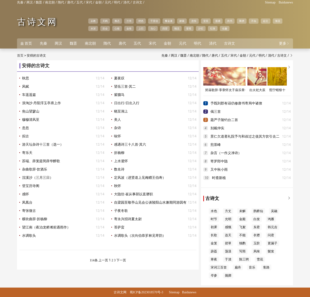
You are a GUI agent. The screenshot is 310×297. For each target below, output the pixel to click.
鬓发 (271, 251)
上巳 (141, 28)
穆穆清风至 (30, 119)
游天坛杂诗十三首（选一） (42, 144)
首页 (26, 43)
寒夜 (214, 259)
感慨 (228, 227)
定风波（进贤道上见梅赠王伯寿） (140, 177)
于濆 (228, 259)
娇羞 (181, 21)
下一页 (121, 260)
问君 (271, 235)
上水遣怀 (121, 161)
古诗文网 (37, 22)
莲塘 (217, 21)
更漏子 (272, 243)
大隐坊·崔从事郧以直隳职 (133, 194)
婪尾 (188, 28)
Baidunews (286, 2)
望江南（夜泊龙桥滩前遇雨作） (46, 227)
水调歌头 (29, 235)
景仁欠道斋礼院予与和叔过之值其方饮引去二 (244, 136)
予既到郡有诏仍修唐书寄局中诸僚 (236, 103)
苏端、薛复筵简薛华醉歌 (41, 161)
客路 (266, 267)
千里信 (154, 21)
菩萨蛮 (119, 227)
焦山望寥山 (30, 111)
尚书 (229, 21)
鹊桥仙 (258, 211)
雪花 (260, 259)
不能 (242, 235)
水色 (214, 211)
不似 (253, 21)
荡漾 (228, 251)
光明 (228, 219)
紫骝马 (119, 95)
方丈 (228, 211)
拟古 (25, 136)
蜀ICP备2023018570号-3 (146, 292)
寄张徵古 (29, 211)
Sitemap (270, 2)
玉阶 (256, 243)
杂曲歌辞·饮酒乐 (34, 169)
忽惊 (193, 21)
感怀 (25, 194)
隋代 (61, 2)
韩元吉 (272, 227)
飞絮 (242, 227)
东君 (256, 227)
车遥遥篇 (29, 95)
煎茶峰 (215, 145)
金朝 (98, 2)
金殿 (242, 219)
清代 (126, 2)
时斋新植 (219, 178)
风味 (256, 251)
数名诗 (119, 169)
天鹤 (105, 21)
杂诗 (117, 128)
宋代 (89, 2)
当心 (152, 28)
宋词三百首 (219, 267)
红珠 (212, 28)
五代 (79, 2)
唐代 (70, 2)
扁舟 (238, 267)
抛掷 (228, 275)
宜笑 (205, 21)
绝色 (141, 21)
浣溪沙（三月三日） (37, 177)
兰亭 (129, 21)
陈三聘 (244, 259)
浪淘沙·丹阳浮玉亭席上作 (41, 103)
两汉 (29, 2)
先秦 (20, 2)
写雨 (242, 251)
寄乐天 (27, 153)
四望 (164, 28)
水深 (93, 28)
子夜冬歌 (121, 211)
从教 (93, 21)
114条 (94, 260)
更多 (284, 43)
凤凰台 (27, 202)
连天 (228, 235)
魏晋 (39, 2)
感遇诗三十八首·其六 (130, 144)
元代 (108, 2)
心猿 (117, 28)
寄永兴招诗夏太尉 (128, 219)
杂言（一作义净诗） (225, 153)
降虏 (241, 21)
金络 (129, 28)
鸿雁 (271, 219)
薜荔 (214, 251)
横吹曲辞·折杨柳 (34, 219)
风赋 (25, 86)
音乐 (252, 267)
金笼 (214, 243)
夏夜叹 (119, 78)
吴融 (274, 211)
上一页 (103, 260)
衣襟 (256, 235)
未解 (242, 211)
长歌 (214, 235)
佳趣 (224, 28)
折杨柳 (119, 153)
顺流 (176, 28)
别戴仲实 (217, 128)
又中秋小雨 (219, 169)
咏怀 (117, 136)
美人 (117, 119)
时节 (214, 219)
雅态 (117, 21)
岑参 (214, 275)
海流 (277, 21)
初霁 (214, 227)
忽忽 (25, 128)
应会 (105, 28)
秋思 (25, 78)
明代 (117, 2)
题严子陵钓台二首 (224, 120)
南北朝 (50, 2)
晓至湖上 (121, 111)
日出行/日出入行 (126, 103)
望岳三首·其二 (125, 86)
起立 (265, 21)
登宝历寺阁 (30, 186)
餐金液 (168, 21)
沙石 (200, 28)
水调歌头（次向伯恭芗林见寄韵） (140, 235)
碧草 (228, 243)
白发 (256, 219)
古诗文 (137, 2)
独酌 (242, 243)
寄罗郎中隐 (219, 161)
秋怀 (117, 186)
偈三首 (215, 111)
